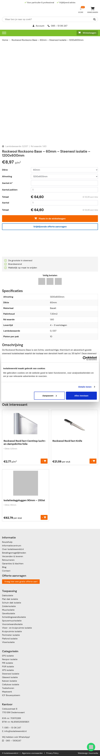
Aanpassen (49, 395)
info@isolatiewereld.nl (15, 731)
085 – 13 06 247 (12, 727)
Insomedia (93, 753)
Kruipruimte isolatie (12, 631)
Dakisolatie (7, 595)
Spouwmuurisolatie (11, 620)
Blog (4, 567)
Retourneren (8, 560)
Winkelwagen (87, 32)
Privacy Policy (52, 753)
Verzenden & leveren (12, 556)
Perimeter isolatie (11, 635)
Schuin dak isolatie (11, 602)
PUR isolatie (8, 666)
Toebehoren (8, 688)
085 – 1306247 (11, 740)
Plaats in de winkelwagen (50, 218)
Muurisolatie (8, 609)
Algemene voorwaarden (32, 753)
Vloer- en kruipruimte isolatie (17, 627)
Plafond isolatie (9, 638)
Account (38, 25)
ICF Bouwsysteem (11, 695)
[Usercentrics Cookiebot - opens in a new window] (85, 358)
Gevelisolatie (8, 613)
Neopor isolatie (9, 659)
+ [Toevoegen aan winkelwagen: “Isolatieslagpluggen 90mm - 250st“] (44, 517)
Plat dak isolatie (10, 599)
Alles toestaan (81, 395)
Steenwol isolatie (10, 673)
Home (5, 40)
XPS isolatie (8, 670)
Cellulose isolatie (10, 684)
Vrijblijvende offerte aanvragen (50, 226)
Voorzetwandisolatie (12, 624)
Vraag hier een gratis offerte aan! (20, 581)
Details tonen (84, 387)
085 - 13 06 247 (57, 25)
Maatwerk (7, 691)
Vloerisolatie (8, 642)
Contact (6, 570)
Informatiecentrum (11, 545)
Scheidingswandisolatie (14, 617)
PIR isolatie (7, 662)
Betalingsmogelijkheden (14, 552)
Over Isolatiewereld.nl (13, 549)
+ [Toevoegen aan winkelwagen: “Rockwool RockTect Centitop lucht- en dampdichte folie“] (44, 461)
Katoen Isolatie (9, 680)
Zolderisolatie (9, 606)
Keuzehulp (7, 542)
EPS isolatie (8, 655)
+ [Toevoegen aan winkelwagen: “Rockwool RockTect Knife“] (93, 461)
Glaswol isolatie (10, 677)
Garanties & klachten (12, 563)
